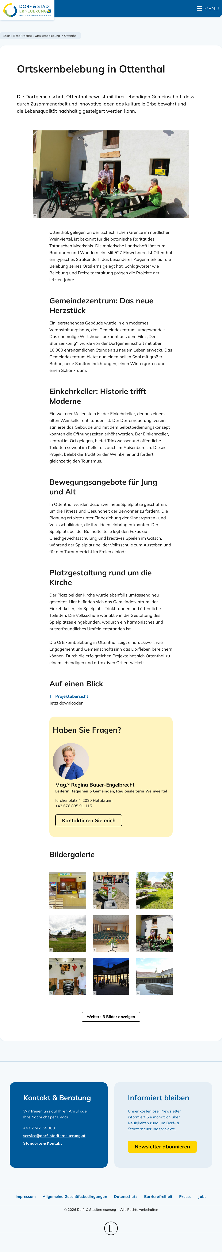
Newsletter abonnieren (162, 1146)
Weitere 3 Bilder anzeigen (111, 1016)
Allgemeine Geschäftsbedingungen (75, 1196)
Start (7, 36)
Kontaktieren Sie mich (88, 820)
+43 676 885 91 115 (73, 805)
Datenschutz (125, 1196)
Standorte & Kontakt (42, 1143)
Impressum (26, 1196)
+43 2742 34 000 (39, 1128)
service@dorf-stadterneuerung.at (54, 1135)
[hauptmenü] (208, 8)
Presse (185, 1196)
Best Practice (22, 36)
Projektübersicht (71, 696)
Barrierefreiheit (158, 1196)
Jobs (202, 1196)
